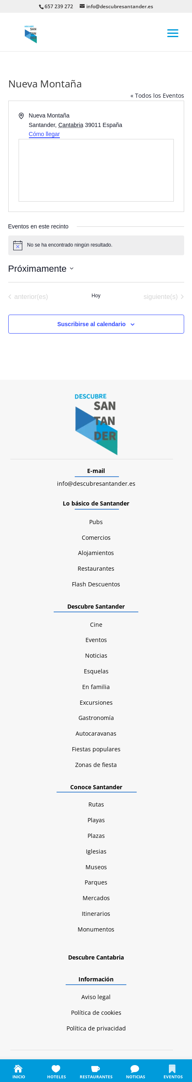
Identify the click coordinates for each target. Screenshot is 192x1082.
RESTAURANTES (96, 1077)
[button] (173, 32)
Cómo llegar (44, 134)
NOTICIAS (135, 1077)
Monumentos (96, 929)
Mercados (96, 898)
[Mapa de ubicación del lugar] (96, 170)
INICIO (18, 1077)
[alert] (96, 245)
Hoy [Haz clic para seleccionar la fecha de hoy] (96, 296)
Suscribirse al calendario (91, 324)
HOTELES (56, 1077)
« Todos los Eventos (157, 95)
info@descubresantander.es (96, 483)
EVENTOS (173, 1077)
